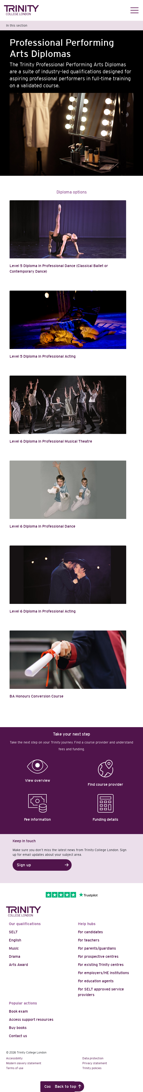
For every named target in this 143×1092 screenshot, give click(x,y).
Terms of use (14, 1068)
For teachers (88, 940)
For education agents (96, 981)
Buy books (18, 1028)
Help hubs (87, 924)
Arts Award (18, 965)
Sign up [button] (24, 865)
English (15, 940)
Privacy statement (94, 1063)
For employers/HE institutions (103, 973)
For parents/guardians (97, 948)
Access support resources (31, 1020)
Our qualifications (25, 924)
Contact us (18, 1036)
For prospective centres (98, 956)
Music (14, 948)
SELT (13, 932)
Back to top (65, 1086)
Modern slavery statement (23, 1063)
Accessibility (14, 1058)
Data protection (92, 1058)
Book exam (18, 1011)
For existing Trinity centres (101, 965)
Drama (14, 956)
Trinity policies (91, 1068)
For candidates (90, 932)
